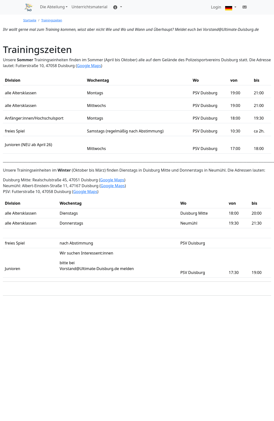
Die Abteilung (52, 6)
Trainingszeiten (51, 20)
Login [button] (216, 7)
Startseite (29, 20)
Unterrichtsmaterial (89, 6)
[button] (230, 7)
